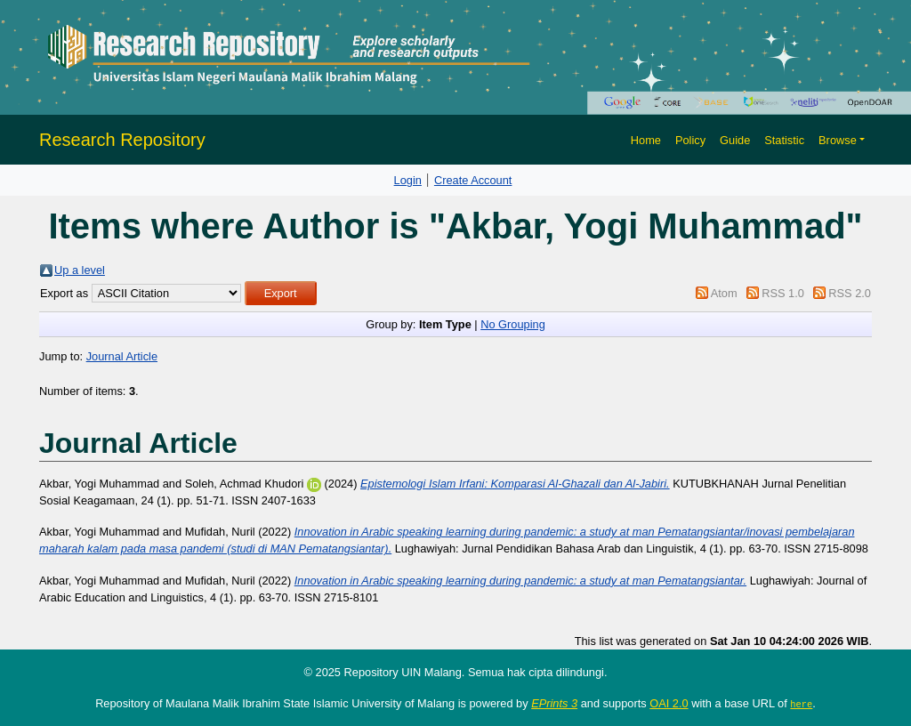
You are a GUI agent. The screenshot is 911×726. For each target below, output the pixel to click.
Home (646, 140)
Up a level (79, 270)
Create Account (473, 180)
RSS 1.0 (783, 293)
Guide (735, 140)
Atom (724, 293)
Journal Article (121, 356)
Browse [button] (837, 140)
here (801, 704)
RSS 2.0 (849, 293)
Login (408, 180)
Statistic (784, 140)
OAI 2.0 (668, 703)
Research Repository (122, 139)
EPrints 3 (554, 703)
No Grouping (512, 324)
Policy (690, 140)
